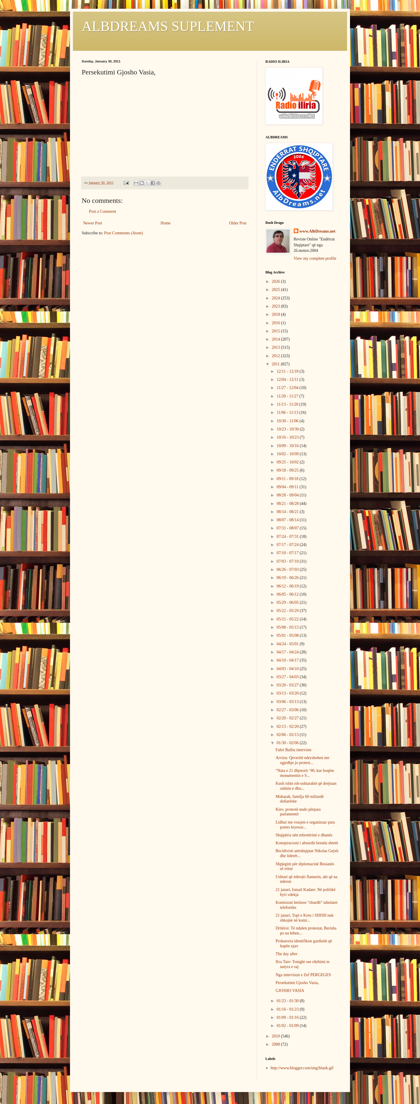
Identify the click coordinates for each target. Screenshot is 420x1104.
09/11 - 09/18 (287, 479)
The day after (287, 954)
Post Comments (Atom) (123, 233)
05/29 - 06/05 (288, 602)
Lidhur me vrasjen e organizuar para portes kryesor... (305, 824)
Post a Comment (102, 211)
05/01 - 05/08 (288, 635)
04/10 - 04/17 (288, 660)
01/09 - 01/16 (288, 1017)
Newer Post (92, 223)
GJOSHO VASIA (290, 990)
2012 (276, 356)
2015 (276, 331)
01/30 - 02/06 (288, 743)
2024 (276, 298)
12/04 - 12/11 (287, 379)
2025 (276, 289)
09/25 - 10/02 (288, 462)
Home (166, 223)
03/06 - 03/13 (288, 702)
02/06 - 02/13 (288, 734)
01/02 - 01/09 (288, 1025)
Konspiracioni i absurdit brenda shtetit (307, 843)
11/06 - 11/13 (287, 412)
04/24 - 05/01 (288, 644)
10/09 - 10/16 (288, 446)
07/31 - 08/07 (288, 528)
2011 (276, 364)
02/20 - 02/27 (288, 718)
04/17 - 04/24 (288, 652)
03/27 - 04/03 (288, 677)
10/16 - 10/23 (288, 437)
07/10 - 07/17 (288, 553)
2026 (276, 281)
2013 (276, 347)
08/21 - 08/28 (288, 503)
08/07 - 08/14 (288, 520)
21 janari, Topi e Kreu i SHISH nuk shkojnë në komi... (305, 917)
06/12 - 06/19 (288, 586)
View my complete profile (315, 258)
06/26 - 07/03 (288, 569)
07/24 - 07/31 (288, 536)
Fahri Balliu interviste (294, 750)
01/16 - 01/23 (288, 1009)
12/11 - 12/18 (287, 371)
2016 (276, 323)
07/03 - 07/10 (288, 561)
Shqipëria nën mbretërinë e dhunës (304, 835)
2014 (276, 339)
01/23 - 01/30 (288, 1001)
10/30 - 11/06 (287, 421)
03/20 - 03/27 (288, 685)
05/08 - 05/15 (288, 627)
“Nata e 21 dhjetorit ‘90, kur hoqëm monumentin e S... (305, 773)
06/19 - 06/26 (288, 577)
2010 (276, 1036)
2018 (276, 314)
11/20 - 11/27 (287, 396)
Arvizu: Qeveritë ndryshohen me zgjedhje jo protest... (302, 760)
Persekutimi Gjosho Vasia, (297, 983)
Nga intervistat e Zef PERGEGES (303, 975)
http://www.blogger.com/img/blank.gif (302, 1068)
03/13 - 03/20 (288, 693)
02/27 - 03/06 (288, 710)
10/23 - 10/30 (288, 429)
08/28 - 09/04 (288, 495)
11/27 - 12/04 (287, 388)
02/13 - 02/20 (288, 726)
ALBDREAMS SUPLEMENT (168, 26)
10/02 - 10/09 (288, 454)
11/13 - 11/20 (287, 404)
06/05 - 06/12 (288, 594)
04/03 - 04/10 (288, 669)
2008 (276, 1044)
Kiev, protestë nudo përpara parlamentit (298, 812)
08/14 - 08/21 (288, 512)
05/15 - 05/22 (288, 619)
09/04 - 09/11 (287, 487)
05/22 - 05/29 (288, 610)
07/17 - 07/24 (288, 545)
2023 (276, 306)
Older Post (238, 223)
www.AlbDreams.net (317, 231)
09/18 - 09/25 (288, 470)
